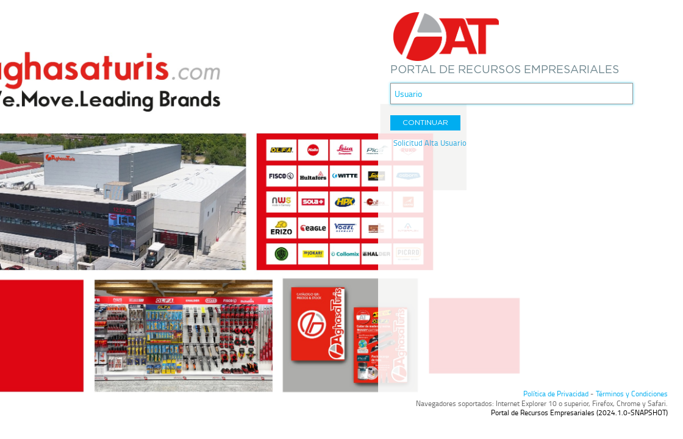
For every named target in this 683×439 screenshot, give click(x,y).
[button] (425, 122)
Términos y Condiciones (632, 393)
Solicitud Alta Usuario (430, 142)
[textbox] (511, 93)
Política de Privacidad (555, 393)
